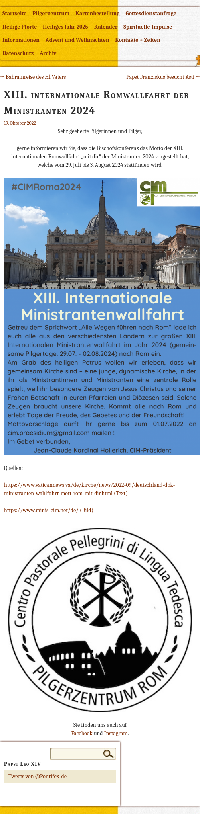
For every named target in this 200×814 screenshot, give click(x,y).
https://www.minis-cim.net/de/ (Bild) (48, 510)
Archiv (48, 53)
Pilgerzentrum (50, 13)
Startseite (14, 13)
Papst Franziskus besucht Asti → (163, 77)
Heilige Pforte (19, 26)
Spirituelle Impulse (147, 26)
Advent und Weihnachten (77, 40)
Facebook (81, 733)
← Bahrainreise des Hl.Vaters (33, 77)
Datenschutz (18, 53)
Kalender (105, 26)
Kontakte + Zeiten (137, 40)
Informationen (21, 40)
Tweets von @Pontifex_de (37, 776)
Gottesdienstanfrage (150, 13)
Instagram (116, 733)
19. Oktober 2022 (20, 123)
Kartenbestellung (97, 13)
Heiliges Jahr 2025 (65, 26)
